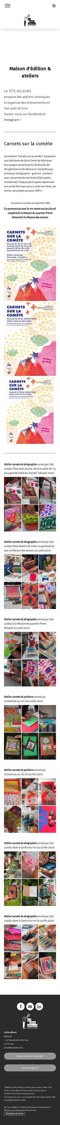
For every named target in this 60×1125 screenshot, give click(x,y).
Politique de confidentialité (14, 1110)
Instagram (12, 120)
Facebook (35, 114)
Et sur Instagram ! (30, 1068)
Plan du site (30, 1110)
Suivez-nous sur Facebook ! (30, 1056)
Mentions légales (11, 1107)
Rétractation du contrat (14, 1114)
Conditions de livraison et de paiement (19, 1094)
